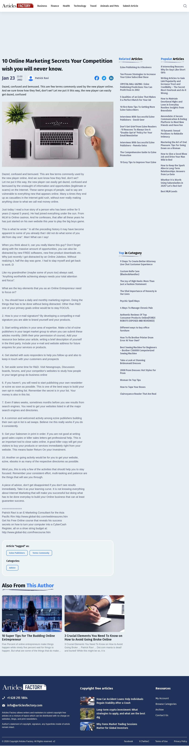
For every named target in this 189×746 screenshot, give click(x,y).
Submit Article (130, 5)
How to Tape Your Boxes (133, 397)
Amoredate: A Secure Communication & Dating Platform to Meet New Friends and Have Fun (174, 123)
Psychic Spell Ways (130, 309)
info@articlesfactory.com (23, 705)
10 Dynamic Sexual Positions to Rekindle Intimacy (172, 138)
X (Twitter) (144, 741)
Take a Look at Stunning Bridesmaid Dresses (133, 372)
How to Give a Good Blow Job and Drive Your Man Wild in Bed (174, 165)
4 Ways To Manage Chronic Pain (137, 317)
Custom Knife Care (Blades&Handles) (130, 281)
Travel (93, 5)
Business (42, 5)
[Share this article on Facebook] (96, 78)
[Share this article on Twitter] (104, 78)
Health (66, 5)
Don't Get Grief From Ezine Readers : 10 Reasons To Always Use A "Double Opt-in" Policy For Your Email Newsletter (137, 135)
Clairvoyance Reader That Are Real (136, 406)
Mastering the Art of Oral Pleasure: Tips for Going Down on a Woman (173, 152)
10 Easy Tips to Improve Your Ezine (135, 169)
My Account (162, 698)
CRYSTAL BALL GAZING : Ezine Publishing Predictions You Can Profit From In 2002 (136, 87)
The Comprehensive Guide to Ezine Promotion (135, 159)
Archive (160, 709)
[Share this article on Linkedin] (111, 78)
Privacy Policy (180, 741)
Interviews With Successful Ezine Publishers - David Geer (137, 122)
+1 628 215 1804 (15, 698)
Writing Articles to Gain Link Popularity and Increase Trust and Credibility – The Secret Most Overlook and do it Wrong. (173, 86)
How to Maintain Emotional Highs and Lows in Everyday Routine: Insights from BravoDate (173, 105)
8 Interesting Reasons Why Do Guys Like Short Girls (173, 69)
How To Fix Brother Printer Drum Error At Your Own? (137, 349)
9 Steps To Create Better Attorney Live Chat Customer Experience (138, 271)
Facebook (127, 741)
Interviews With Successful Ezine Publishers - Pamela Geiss (137, 149)
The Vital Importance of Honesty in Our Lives (137, 301)
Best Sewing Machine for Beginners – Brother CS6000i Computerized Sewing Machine (136, 360)
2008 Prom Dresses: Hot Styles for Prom (138, 382)
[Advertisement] (94, 32)
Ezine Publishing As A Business (136, 67)
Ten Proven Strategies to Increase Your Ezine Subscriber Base (138, 76)
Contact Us (162, 715)
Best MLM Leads (169, 200)
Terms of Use (161, 741)
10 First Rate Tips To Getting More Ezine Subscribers (138, 112)
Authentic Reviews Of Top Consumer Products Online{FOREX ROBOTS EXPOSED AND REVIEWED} (138, 327)
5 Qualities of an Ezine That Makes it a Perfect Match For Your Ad (138, 100)
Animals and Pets (109, 5)
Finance (55, 5)
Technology (80, 5)
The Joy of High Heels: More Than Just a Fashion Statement (138, 291)
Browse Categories (167, 704)
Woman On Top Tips (130, 390)
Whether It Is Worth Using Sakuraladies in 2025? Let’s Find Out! (172, 192)
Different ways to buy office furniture (135, 339)
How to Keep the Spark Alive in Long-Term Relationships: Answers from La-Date (173, 179)
